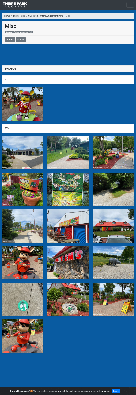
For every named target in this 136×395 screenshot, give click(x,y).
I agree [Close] (116, 391)
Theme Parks (19, 16)
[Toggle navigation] (130, 5)
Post (10, 39)
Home (7, 16)
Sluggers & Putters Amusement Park (45, 16)
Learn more (104, 391)
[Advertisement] (68, 53)
